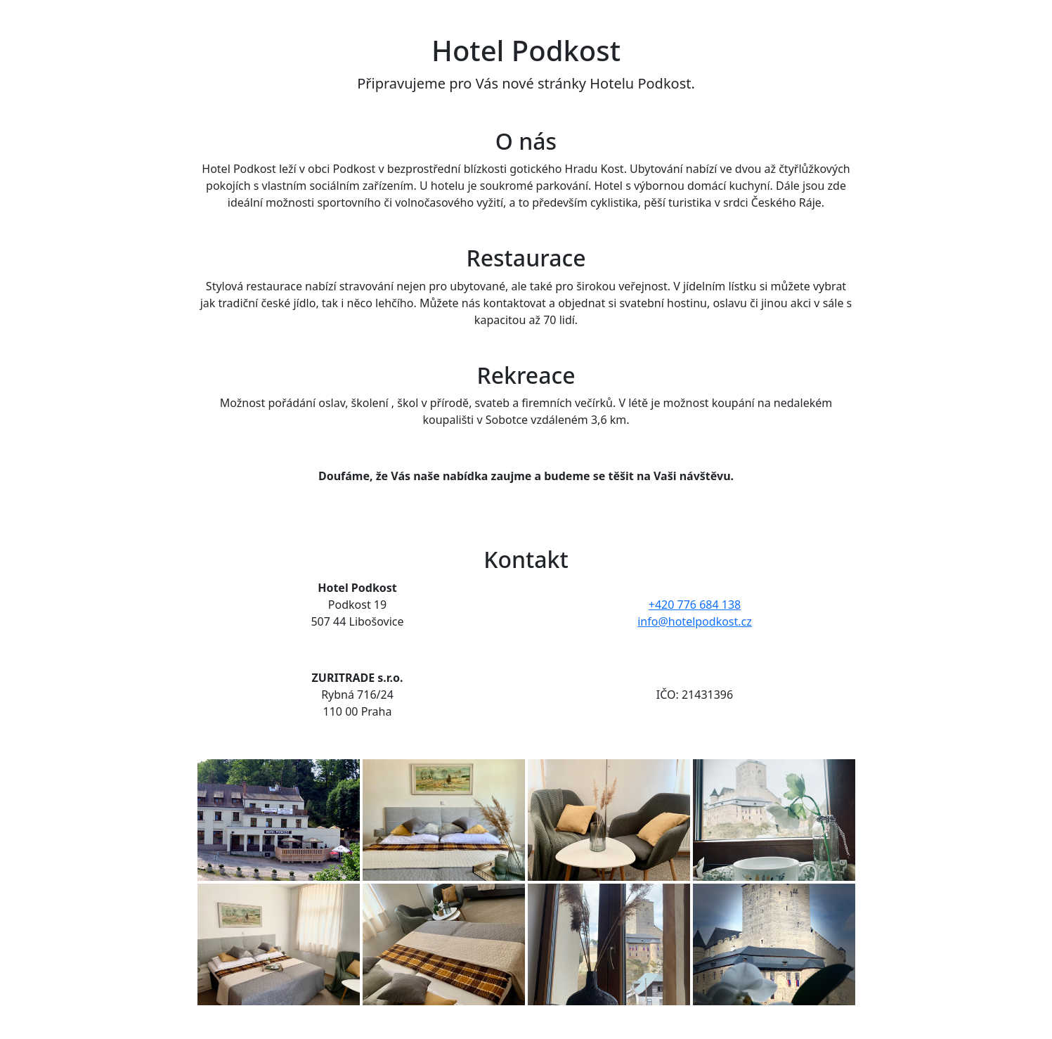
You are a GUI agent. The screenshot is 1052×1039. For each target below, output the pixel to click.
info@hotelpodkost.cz (694, 621)
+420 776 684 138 (695, 604)
